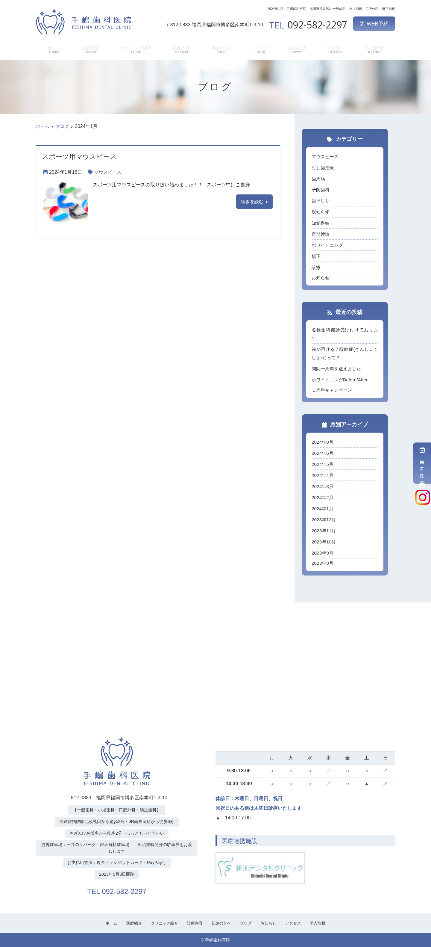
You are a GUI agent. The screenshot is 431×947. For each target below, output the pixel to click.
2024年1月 (323, 508)
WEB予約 (374, 24)
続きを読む (251, 201)
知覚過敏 (321, 223)
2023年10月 (324, 541)
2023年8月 (323, 563)
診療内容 (182, 49)
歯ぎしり (321, 200)
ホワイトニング (328, 245)
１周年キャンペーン (333, 389)
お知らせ (298, 49)
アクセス (336, 49)
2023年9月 (323, 552)
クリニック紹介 (135, 49)
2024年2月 (323, 497)
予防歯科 (321, 189)
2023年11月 (324, 530)
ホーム (53, 49)
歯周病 (319, 178)
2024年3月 (323, 486)
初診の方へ (223, 49)
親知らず (321, 212)
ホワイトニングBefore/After (341, 379)
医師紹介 (89, 49)
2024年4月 (323, 475)
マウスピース (108, 172)
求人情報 (375, 49)
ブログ (262, 49)
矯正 (316, 256)
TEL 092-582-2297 (117, 890)
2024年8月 (323, 442)
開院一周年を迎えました (338, 368)
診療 (316, 267)
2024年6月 (323, 453)
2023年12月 (324, 519)
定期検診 (321, 234)
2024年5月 (323, 464)
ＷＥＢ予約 (422, 463)
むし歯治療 (324, 167)
